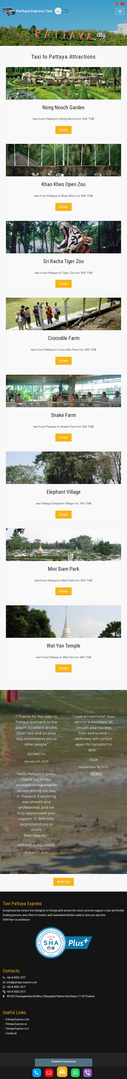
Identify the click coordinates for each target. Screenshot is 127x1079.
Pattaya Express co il (17, 1028)
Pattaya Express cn (16, 1024)
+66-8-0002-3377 (16, 977)
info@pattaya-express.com (22, 982)
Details (63, 130)
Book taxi (63, 881)
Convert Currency (63, 1061)
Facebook (11, 1033)
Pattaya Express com (17, 1019)
